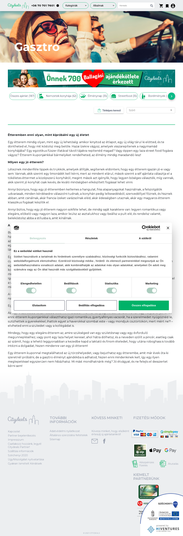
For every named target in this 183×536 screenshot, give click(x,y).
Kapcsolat (14, 431)
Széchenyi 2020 (18, 455)
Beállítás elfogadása (91, 305)
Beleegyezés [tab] (38, 238)
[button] (167, 5)
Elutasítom (39, 305)
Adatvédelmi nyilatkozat (65, 431)
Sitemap (55, 439)
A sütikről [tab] (145, 238)
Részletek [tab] (91, 238)
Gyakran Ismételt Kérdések (25, 463)
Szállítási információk (21, 451)
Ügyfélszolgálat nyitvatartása (26, 459)
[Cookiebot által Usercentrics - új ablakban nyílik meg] (144, 228)
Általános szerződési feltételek (69, 435)
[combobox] (75, 5)
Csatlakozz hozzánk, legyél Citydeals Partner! (24, 445)
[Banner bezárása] (168, 228)
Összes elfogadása (144, 305)
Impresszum (16, 439)
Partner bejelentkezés (22, 435)
